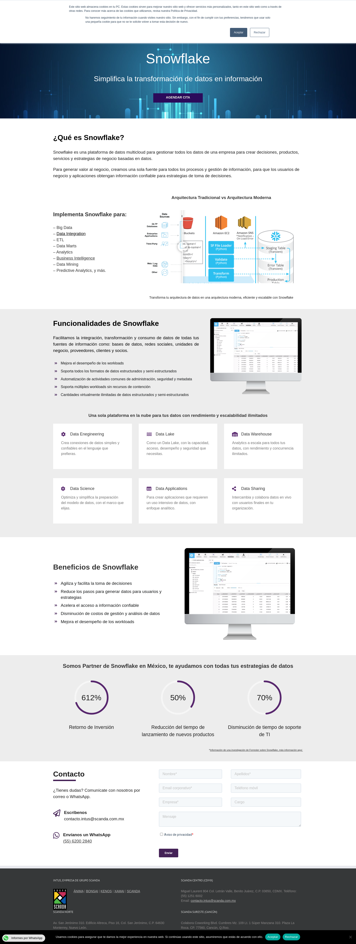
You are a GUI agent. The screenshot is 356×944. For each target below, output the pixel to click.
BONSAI (92, 891)
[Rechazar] (350, 937)
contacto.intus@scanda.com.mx (213, 900)
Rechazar (291, 937)
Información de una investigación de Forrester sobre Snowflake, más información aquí (256, 750)
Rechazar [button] (259, 32)
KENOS (106, 891)
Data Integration (71, 233)
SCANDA (133, 891)
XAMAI (119, 891)
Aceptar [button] (238, 32)
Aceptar (272, 937)
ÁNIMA (79, 891)
